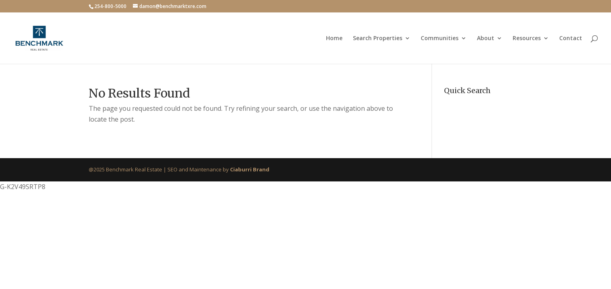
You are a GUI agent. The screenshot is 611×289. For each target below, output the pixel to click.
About (485, 38)
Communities (439, 38)
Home (334, 38)
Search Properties (377, 38)
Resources (527, 38)
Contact (570, 38)
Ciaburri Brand (249, 169)
